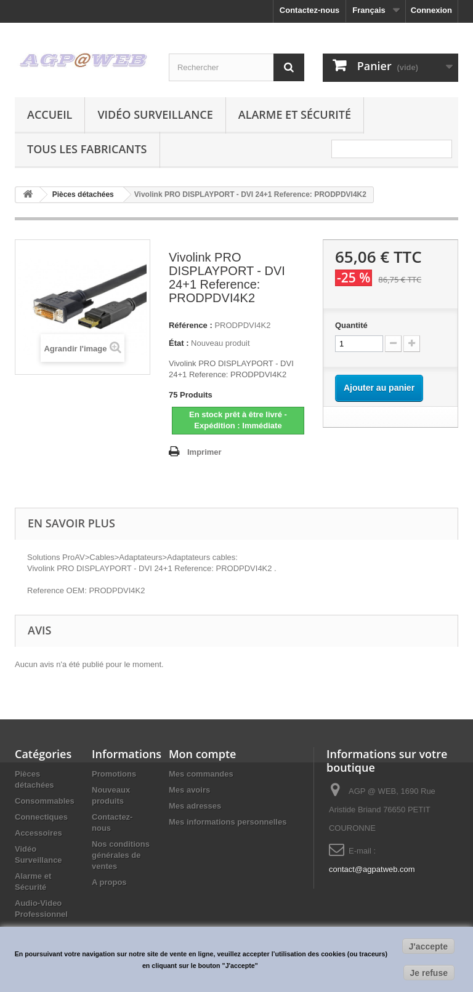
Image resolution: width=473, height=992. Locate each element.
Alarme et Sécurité (294, 114)
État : (179, 343)
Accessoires (38, 833)
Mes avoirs (189, 789)
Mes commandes (201, 773)
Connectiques (41, 817)
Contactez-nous (310, 10)
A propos (109, 882)
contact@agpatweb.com (372, 869)
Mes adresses (195, 805)
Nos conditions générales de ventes (121, 855)
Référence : (190, 325)
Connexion (431, 10)
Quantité (351, 325)
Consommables (45, 801)
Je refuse (429, 973)
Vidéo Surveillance (154, 114)
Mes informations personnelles (227, 821)
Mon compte (202, 753)
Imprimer (204, 452)
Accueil (49, 114)
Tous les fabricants (87, 149)
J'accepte (428, 946)
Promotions (114, 773)
